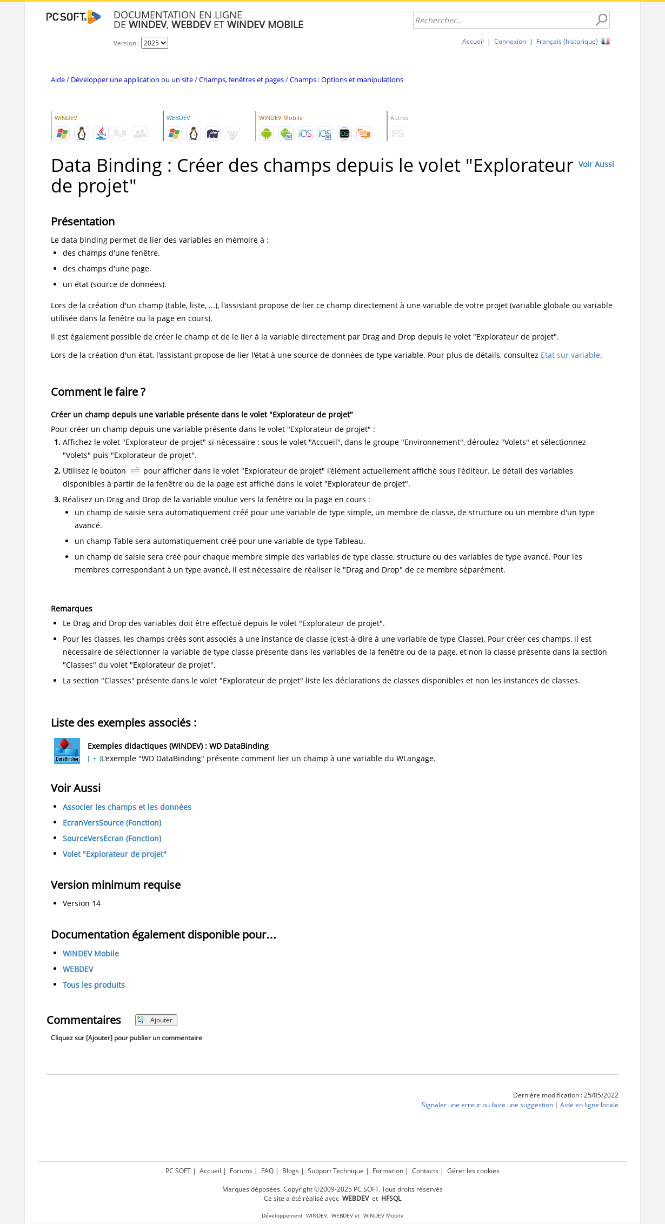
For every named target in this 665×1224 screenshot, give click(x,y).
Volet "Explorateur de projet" (115, 854)
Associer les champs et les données (127, 807)
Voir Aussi (596, 164)
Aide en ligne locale (589, 1104)
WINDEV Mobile (91, 953)
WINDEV (316, 1215)
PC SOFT (178, 1170)
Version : (127, 43)
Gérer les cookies (473, 1170)
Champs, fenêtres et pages (241, 79)
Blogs (290, 1170)
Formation (388, 1170)
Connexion (510, 41)
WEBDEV (78, 969)
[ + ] (93, 758)
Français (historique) (567, 41)
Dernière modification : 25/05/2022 (566, 1095)
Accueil (473, 41)
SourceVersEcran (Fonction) (112, 838)
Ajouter (154, 1020)
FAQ (267, 1170)
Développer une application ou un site (132, 79)
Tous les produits (94, 985)
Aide (58, 79)
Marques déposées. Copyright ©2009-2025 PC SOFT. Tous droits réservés (332, 1189)
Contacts (425, 1170)
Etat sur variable (570, 355)
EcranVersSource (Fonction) (112, 822)
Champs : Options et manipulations (346, 79)
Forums (241, 1170)
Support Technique (336, 1170)
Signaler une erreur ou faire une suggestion (487, 1104)
